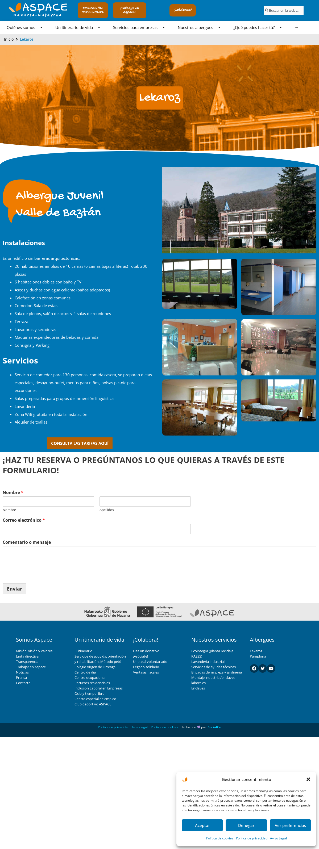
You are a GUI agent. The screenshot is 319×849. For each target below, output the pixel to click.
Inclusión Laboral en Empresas (98, 688)
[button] (308, 779)
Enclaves (198, 688)
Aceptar (202, 825)
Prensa (21, 677)
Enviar (14, 588)
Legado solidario (146, 666)
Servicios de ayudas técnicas (213, 666)
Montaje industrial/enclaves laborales (213, 680)
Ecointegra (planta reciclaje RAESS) (212, 654)
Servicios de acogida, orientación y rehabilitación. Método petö (100, 659)
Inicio (9, 39)
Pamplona (258, 656)
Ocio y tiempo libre (89, 693)
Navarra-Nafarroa (38, 15)
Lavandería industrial (208, 661)
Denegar (246, 825)
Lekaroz (256, 651)
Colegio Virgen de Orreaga (94, 666)
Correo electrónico (24, 520)
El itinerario (83, 651)
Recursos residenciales (92, 682)
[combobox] (284, 10)
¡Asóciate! (140, 656)
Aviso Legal (278, 838)
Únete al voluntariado (150, 661)
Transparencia (27, 661)
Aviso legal (140, 727)
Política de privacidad (251, 838)
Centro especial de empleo (95, 698)
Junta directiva (27, 656)
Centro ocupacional (89, 677)
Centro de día (85, 672)
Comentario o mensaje (27, 542)
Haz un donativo (146, 651)
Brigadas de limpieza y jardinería (216, 672)
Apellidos (107, 510)
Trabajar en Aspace (31, 666)
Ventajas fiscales (146, 672)
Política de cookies (219, 838)
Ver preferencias (290, 825)
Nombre (13, 492)
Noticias (22, 672)
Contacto (23, 682)
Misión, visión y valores (34, 651)
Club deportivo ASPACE (92, 704)
